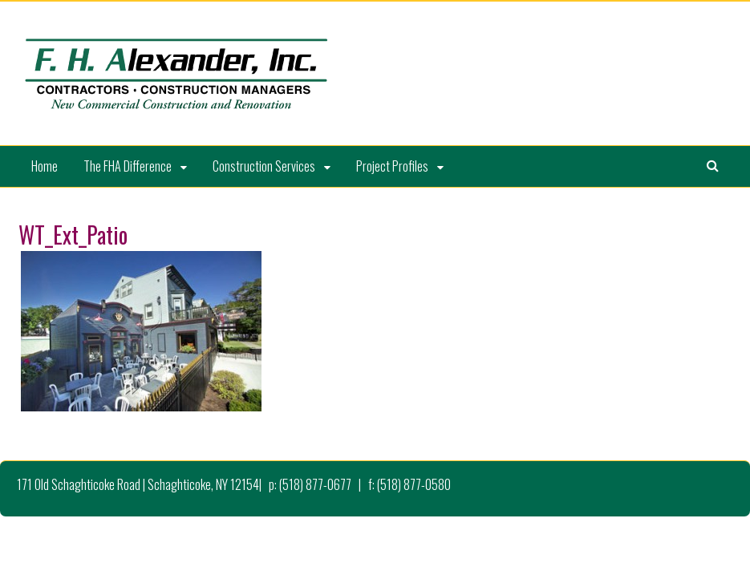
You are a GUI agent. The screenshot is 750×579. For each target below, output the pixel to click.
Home (44, 166)
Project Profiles (392, 166)
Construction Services (264, 166)
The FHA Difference (127, 166)
